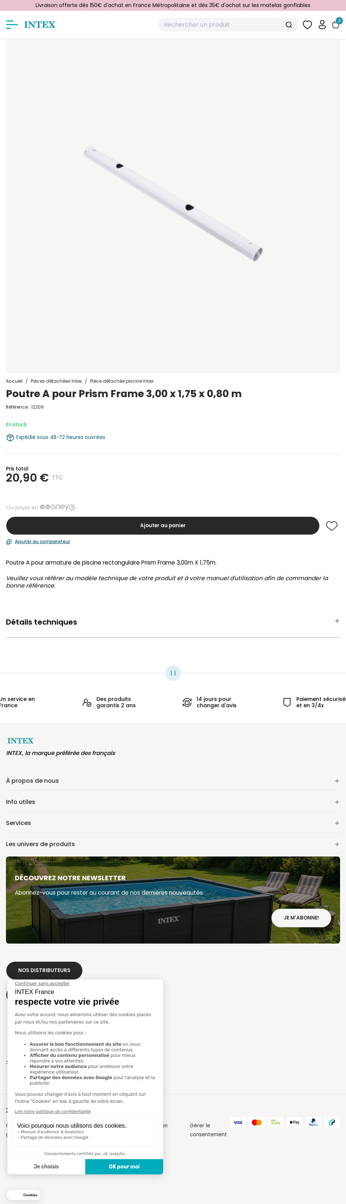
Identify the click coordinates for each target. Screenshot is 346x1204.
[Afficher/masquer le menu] (12, 24)
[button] (322, 24)
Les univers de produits (173, 844)
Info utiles (173, 802)
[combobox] (228, 25)
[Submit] (290, 25)
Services (173, 823)
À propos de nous (173, 780)
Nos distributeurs (44, 970)
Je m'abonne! (301, 917)
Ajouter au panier (163, 525)
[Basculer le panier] (335, 24)
